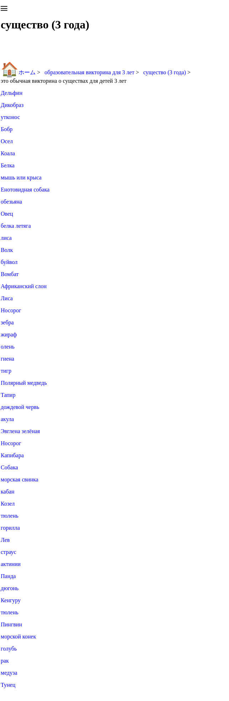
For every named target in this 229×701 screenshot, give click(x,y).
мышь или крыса (21, 177)
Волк (7, 250)
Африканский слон (24, 286)
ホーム (18, 72)
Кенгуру (11, 600)
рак (5, 661)
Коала (8, 153)
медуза (9, 673)
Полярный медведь (24, 383)
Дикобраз (12, 105)
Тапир (8, 395)
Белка (8, 165)
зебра (7, 322)
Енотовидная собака (25, 190)
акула (7, 419)
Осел (7, 141)
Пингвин (11, 624)
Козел (8, 504)
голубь (9, 649)
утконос (10, 117)
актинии (11, 564)
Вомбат (10, 274)
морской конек (18, 636)
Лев (5, 540)
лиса (6, 238)
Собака (9, 467)
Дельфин (11, 93)
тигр (6, 371)
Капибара (12, 455)
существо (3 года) (165, 72)
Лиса (7, 298)
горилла (10, 528)
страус (8, 552)
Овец (7, 214)
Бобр (6, 129)
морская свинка (19, 479)
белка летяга (16, 226)
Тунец (8, 685)
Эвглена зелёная (20, 431)
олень (8, 347)
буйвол (9, 262)
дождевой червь (20, 407)
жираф (9, 334)
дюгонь (10, 588)
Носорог (11, 310)
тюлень (10, 516)
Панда (8, 576)
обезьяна (11, 202)
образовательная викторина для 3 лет (90, 72)
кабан (7, 492)
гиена (7, 359)
